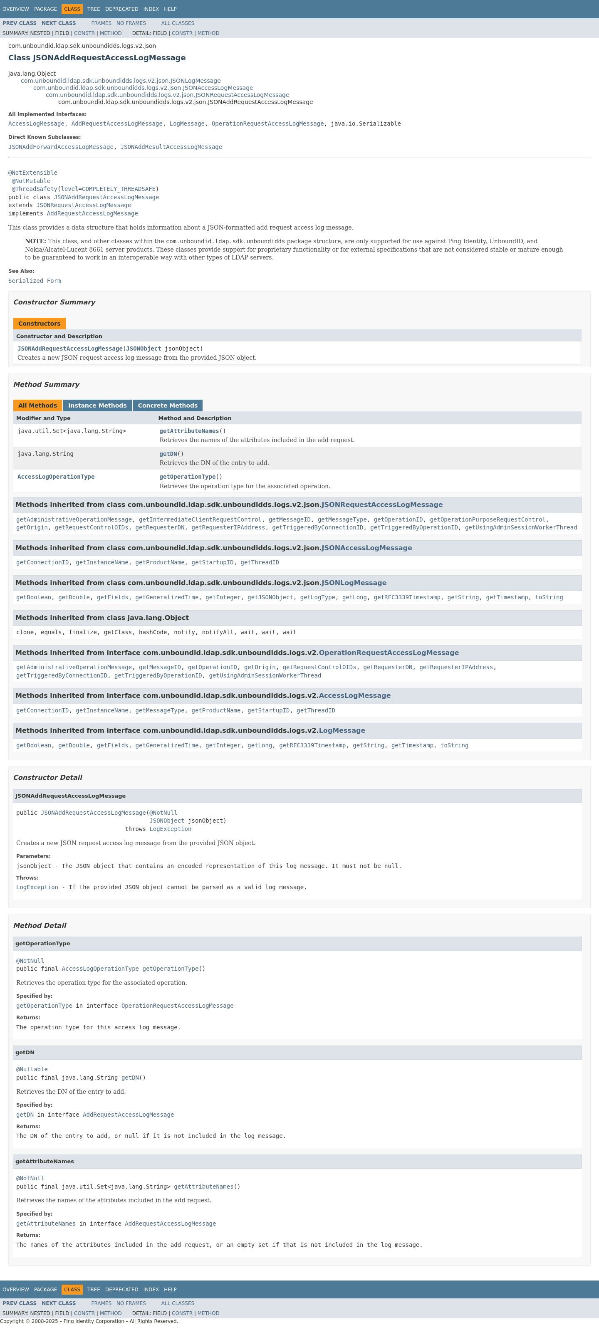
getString (463, 597)
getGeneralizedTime (167, 597)
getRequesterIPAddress (228, 527)
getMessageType (342, 519)
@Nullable (32, 1069)
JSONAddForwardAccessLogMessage (61, 146)
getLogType (317, 597)
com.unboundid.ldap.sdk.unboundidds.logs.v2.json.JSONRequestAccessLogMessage (168, 94)
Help (170, 9)
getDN (168, 453)
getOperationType (188, 476)
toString (549, 597)
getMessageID (290, 519)
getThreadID (259, 562)
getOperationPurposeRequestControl (488, 519)
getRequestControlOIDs (92, 527)
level (69, 188)
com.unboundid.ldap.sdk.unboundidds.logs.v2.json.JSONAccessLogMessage (143, 87)
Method (111, 33)
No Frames (131, 23)
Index (151, 9)
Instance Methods (97, 405)
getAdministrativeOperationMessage (74, 519)
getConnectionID (42, 562)
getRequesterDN (160, 527)
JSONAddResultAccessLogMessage (171, 146)
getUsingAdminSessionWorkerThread (521, 527)
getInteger (222, 597)
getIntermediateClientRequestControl (200, 519)
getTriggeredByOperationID (414, 527)
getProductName (160, 562)
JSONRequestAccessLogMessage (83, 205)
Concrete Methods (168, 405)
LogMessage (187, 123)
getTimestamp (507, 597)
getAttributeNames (189, 431)
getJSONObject (270, 597)
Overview (15, 9)
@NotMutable (31, 181)
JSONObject (143, 348)
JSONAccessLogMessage (367, 548)
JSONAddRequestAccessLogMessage (106, 197)
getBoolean (33, 597)
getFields (113, 597)
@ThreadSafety (34, 188)
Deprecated (122, 9)
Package (45, 9)
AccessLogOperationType (55, 476)
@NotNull (163, 812)
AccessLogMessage (36, 123)
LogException (170, 829)
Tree (93, 9)
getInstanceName (102, 562)
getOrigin (32, 527)
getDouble (74, 597)
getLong (354, 597)
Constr (84, 33)
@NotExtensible (32, 172)
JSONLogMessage (354, 583)
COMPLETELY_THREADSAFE (119, 188)
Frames (102, 23)
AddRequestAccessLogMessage (117, 123)
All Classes (177, 23)
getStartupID (212, 562)
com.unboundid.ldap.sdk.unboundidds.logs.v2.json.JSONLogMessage (121, 80)
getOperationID (398, 519)
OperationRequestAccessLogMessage (268, 123)
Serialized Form (34, 280)
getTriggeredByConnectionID (317, 527)
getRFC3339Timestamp (407, 597)
